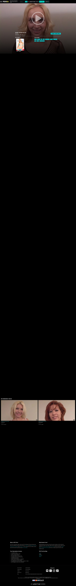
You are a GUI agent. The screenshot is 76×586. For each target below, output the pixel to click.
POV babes (26, 545)
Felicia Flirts (3, 422)
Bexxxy (32, 545)
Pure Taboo (52, 546)
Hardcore (38, 39)
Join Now (42, 1)
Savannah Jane (12, 546)
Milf (41, 39)
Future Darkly (47, 547)
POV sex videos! (25, 547)
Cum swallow (55, 39)
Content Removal (38, 578)
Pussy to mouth (47, 39)
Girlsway (43, 546)
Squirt (43, 39)
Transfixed (43, 547)
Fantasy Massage (48, 546)
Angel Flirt (16, 546)
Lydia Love (34, 545)
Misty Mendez (41, 422)
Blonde (35, 39)
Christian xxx (21, 546)
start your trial (56, 33)
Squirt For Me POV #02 (5, 421)
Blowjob (51, 39)
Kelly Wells (19, 51)
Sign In (47, 1)
